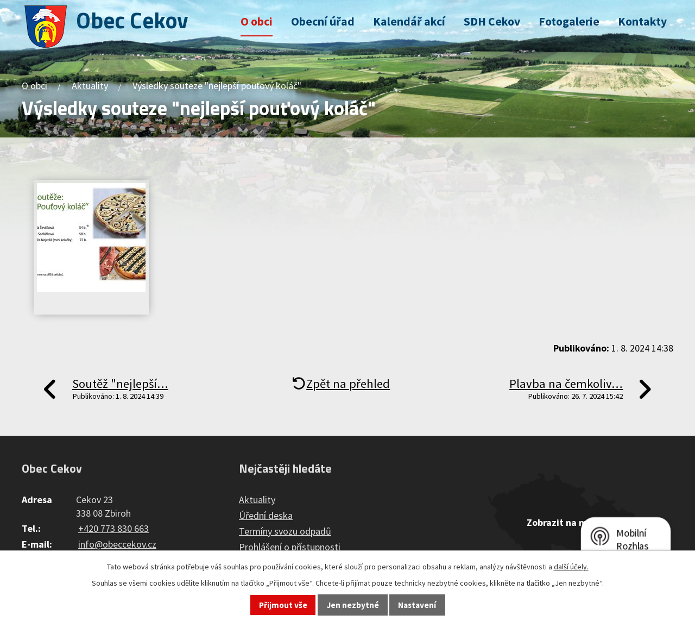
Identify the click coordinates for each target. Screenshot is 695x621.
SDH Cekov (492, 21)
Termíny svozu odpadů (285, 531)
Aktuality (90, 85)
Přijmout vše (283, 605)
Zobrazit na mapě (565, 522)
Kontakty (642, 21)
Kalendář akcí (409, 21)
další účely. (571, 567)
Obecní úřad (323, 21)
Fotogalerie (569, 21)
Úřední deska (266, 515)
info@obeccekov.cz (117, 544)
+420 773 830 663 (113, 528)
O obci (257, 21)
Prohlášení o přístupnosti (289, 547)
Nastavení (417, 605)
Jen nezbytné (353, 605)
